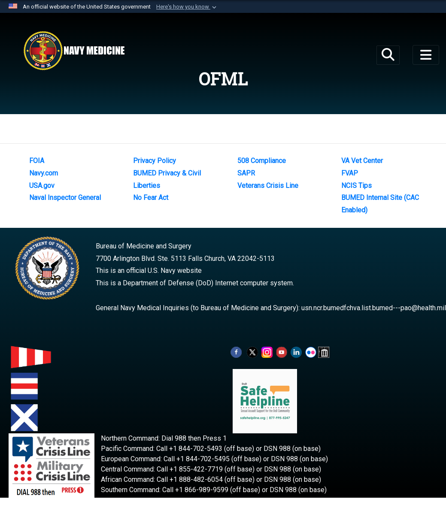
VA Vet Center (362, 161)
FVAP (349, 173)
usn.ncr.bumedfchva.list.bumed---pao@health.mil (373, 308)
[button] (187, 7)
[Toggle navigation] (426, 55)
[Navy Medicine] (73, 50)
